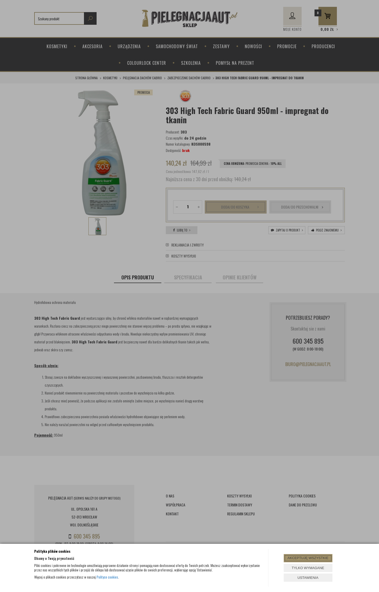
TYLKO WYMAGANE (308, 568)
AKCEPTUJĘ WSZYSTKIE (307, 558)
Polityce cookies (107, 577)
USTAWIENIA (307, 578)
